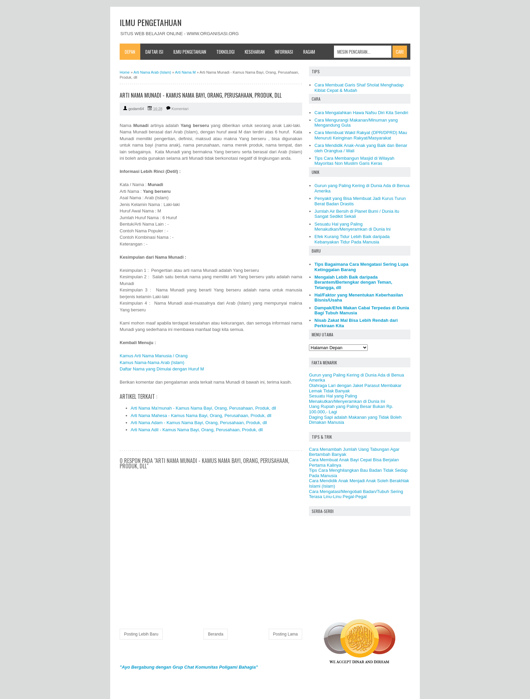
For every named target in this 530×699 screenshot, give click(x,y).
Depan (130, 51)
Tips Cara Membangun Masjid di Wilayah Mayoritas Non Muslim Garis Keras (354, 161)
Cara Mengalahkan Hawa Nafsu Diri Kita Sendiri (361, 112)
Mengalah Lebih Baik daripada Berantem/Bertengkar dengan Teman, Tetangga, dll (353, 282)
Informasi (284, 51)
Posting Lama (285, 634)
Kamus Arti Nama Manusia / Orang (154, 355)
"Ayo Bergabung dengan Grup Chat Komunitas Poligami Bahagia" (189, 667)
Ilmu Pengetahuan (189, 51)
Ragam (309, 51)
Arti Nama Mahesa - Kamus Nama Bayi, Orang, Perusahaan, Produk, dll (201, 415)
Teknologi (225, 51)
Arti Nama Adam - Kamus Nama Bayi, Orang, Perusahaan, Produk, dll (199, 422)
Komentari (180, 109)
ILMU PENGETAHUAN (151, 22)
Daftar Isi (154, 51)
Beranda (215, 634)
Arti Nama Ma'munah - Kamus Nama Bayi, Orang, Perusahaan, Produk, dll (203, 408)
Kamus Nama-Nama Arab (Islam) (152, 362)
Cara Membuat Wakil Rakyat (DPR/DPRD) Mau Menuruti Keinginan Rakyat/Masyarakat (360, 135)
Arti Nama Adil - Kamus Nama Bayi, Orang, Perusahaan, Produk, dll (197, 429)
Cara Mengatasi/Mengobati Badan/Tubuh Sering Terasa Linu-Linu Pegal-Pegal (356, 494)
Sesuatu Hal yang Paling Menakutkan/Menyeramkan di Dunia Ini (352, 227)
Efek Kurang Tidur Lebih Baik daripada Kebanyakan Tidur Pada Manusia (352, 239)
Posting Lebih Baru (141, 634)
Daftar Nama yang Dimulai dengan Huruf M (162, 368)
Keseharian (255, 51)
